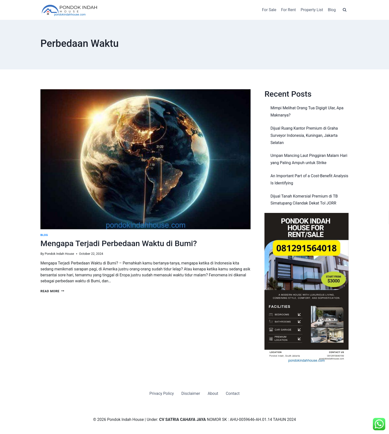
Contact (233, 393)
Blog (332, 9)
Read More (52, 291)
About (213, 393)
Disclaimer (190, 393)
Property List (312, 9)
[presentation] (145, 159)
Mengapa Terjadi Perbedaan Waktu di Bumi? (118, 243)
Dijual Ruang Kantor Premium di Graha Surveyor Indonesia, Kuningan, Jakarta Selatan (304, 135)
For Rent (288, 9)
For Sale (269, 9)
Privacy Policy (161, 393)
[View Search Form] (345, 10)
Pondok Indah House (59, 254)
